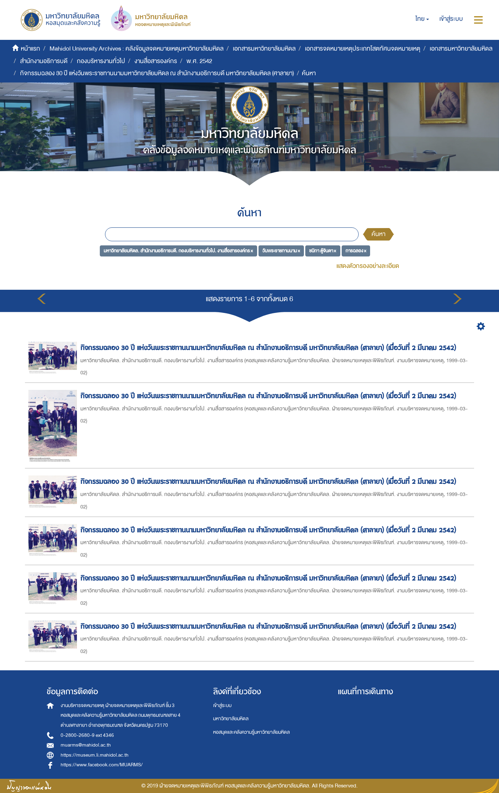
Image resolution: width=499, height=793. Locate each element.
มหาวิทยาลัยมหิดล (230, 718)
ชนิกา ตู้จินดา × (322, 250)
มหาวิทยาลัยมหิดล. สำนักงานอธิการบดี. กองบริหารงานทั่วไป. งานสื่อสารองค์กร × (178, 250)
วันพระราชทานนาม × (281, 250)
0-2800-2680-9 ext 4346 (87, 735)
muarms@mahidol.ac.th (86, 745)
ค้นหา (378, 234)
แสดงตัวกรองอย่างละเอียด (367, 266)
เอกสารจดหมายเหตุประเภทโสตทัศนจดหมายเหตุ (362, 48)
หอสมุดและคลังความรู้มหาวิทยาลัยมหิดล (251, 732)
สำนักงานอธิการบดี (44, 61)
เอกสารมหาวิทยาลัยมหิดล (264, 48)
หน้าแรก (30, 48)
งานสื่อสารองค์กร (155, 61)
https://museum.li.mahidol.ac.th (95, 755)
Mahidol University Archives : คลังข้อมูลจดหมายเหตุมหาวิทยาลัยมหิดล (137, 48)
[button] (422, 19)
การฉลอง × (355, 250)
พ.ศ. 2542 (199, 61)
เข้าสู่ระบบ (222, 705)
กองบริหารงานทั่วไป (101, 61)
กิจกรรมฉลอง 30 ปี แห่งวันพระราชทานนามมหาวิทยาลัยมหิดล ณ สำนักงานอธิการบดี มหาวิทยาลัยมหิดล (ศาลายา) (157, 73)
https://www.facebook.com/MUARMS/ (102, 764)
